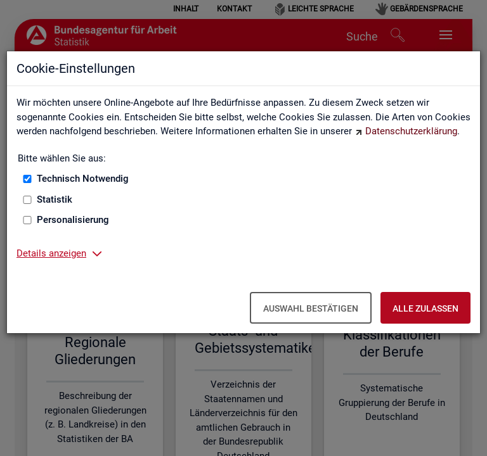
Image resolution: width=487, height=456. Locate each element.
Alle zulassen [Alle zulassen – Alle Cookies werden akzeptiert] (425, 308)
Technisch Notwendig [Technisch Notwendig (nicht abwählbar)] (83, 178)
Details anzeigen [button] (51, 253)
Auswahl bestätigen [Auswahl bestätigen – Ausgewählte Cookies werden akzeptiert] (310, 308)
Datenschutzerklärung (411, 131)
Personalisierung (73, 219)
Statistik (54, 199)
